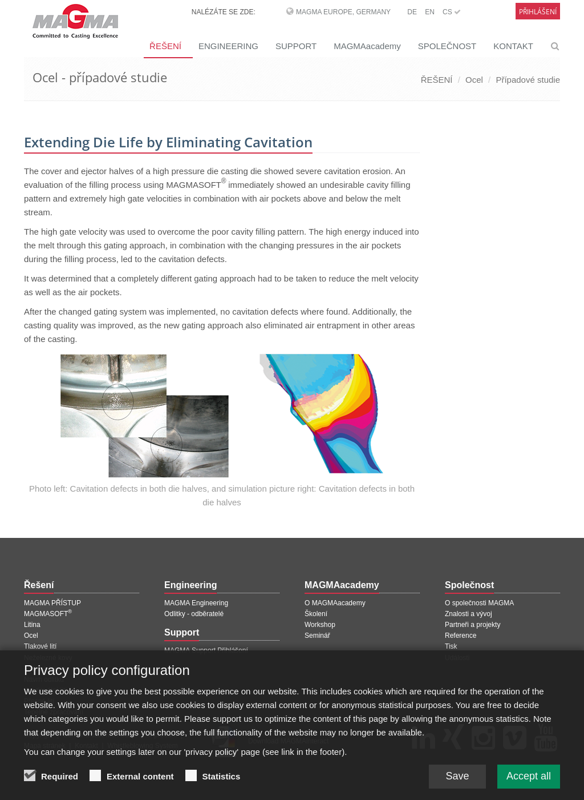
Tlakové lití (40, 646)
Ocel (474, 80)
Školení (316, 614)
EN (430, 12)
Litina (32, 625)
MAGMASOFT (48, 614)
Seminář (317, 636)
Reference (460, 636)
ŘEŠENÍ (165, 46)
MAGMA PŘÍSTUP (52, 603)
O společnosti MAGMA (479, 603)
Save (457, 781)
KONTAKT (513, 46)
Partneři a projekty (472, 625)
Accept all (528, 781)
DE (412, 12)
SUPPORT (296, 46)
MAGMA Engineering (196, 603)
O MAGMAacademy (335, 603)
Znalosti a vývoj (468, 614)
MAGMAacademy (367, 46)
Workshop (320, 625)
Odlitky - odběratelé (194, 614)
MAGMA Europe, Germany (343, 12)
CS (452, 12)
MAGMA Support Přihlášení (206, 650)
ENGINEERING (228, 46)
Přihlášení (538, 12)
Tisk (451, 646)
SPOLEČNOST (447, 46)
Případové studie (528, 80)
